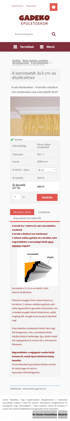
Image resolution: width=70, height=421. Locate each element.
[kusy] (16, 197)
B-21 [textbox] (41, 170)
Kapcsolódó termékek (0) (27, 218)
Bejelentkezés (17, 5)
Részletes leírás (22, 212)
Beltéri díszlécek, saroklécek (35, 60)
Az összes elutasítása (45, 414)
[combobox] (47, 169)
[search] (53, 34)
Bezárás (62, 414)
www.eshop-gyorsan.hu (34, 388)
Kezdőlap (16, 60)
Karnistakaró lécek (20, 62)
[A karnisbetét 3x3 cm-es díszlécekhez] (35, 98)
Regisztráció (31, 5)
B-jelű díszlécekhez (39, 62)
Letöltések (44, 212)
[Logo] (35, 19)
